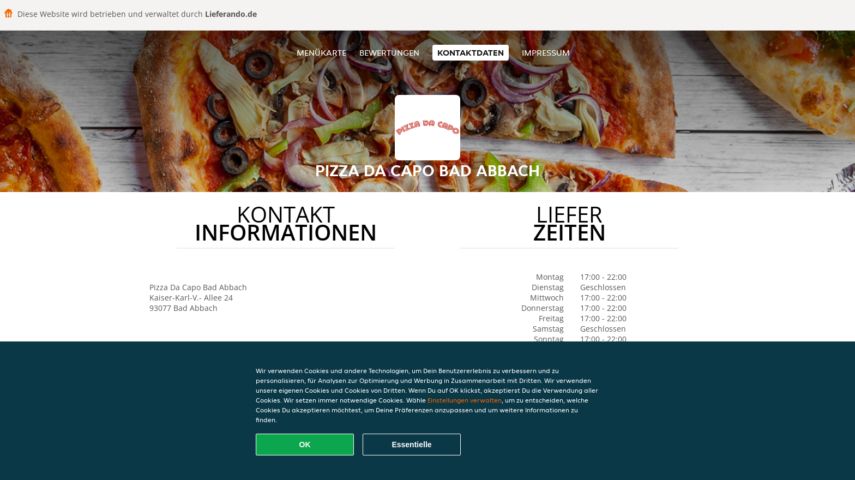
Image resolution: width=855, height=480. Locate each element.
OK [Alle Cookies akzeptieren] (305, 444)
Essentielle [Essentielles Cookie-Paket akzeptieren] (411, 444)
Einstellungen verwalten (465, 400)
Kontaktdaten (470, 52)
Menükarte (321, 52)
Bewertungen (389, 52)
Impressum (546, 52)
